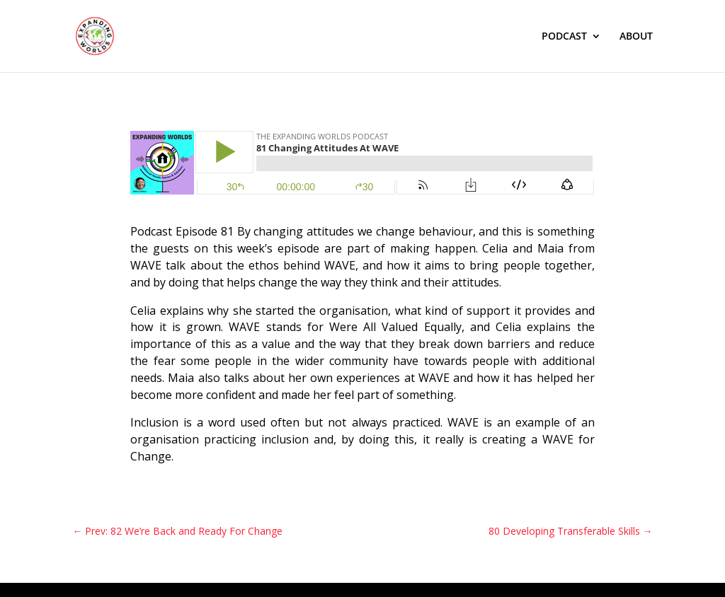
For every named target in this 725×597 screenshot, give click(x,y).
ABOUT (636, 36)
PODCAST (564, 36)
